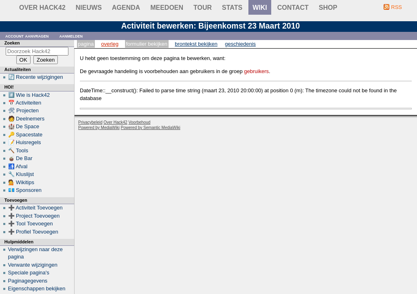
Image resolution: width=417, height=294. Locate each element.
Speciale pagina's (29, 273)
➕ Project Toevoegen (34, 216)
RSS (396, 7)
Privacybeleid (90, 122)
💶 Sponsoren (25, 190)
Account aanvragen (27, 36)
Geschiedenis (240, 44)
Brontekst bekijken (196, 44)
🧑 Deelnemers (26, 119)
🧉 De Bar (20, 158)
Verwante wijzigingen (32, 265)
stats (232, 7)
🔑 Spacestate (25, 134)
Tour (202, 7)
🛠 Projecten (23, 110)
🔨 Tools (18, 150)
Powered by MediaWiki (99, 127)
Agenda (126, 7)
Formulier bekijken (146, 44)
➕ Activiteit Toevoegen (35, 208)
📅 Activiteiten (25, 103)
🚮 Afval (18, 166)
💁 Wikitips (21, 182)
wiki (259, 7)
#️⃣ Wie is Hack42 (29, 95)
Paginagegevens (28, 281)
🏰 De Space (24, 126)
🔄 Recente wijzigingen (35, 77)
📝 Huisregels (24, 142)
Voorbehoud (139, 122)
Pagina (86, 44)
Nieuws (89, 7)
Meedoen (166, 7)
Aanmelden (71, 36)
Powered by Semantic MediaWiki (150, 127)
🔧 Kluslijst (21, 174)
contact (293, 7)
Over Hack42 (42, 7)
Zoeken (12, 42)
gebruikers (256, 71)
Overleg (110, 44)
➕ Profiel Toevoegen (33, 232)
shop (328, 7)
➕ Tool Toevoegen (30, 223)
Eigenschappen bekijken (37, 288)
